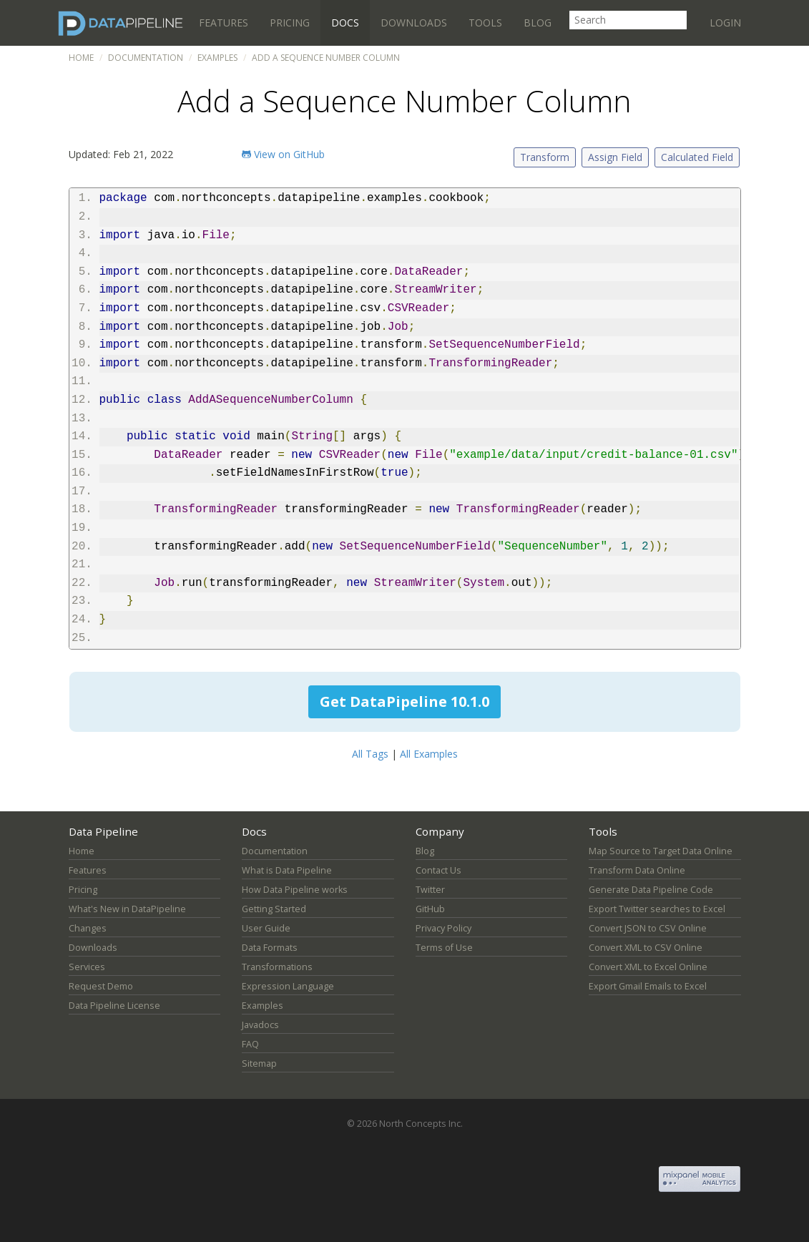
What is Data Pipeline (287, 870)
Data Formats (270, 948)
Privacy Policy (443, 928)
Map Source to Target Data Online (660, 851)
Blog (537, 22)
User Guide (266, 928)
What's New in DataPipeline (127, 909)
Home (81, 58)
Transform (544, 157)
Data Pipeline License (114, 1005)
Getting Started (274, 909)
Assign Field (615, 157)
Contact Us (438, 870)
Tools (485, 22)
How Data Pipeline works (295, 890)
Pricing (290, 22)
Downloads (414, 22)
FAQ (250, 1044)
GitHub (430, 909)
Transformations (277, 967)
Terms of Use (444, 948)
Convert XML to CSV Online (645, 948)
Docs (345, 22)
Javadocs (260, 1025)
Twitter (430, 890)
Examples (217, 58)
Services (87, 967)
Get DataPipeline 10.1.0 (404, 701)
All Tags (370, 754)
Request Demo (101, 986)
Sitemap (259, 1063)
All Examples (429, 754)
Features (223, 22)
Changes (88, 928)
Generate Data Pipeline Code (651, 890)
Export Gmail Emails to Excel (648, 986)
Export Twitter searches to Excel (657, 909)
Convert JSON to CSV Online (648, 928)
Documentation (145, 58)
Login (725, 22)
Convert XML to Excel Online (648, 967)
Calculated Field (697, 157)
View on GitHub (283, 154)
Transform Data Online (637, 870)
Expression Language (288, 986)
